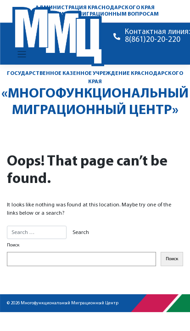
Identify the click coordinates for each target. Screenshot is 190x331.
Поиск (13, 245)
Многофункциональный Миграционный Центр (69, 303)
